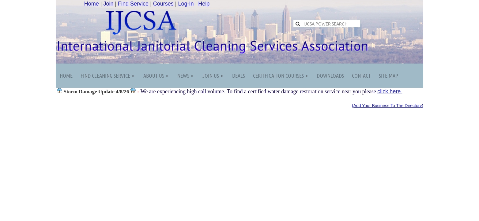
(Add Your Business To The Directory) (387, 105)
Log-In (186, 4)
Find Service (133, 4)
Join (108, 4)
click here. (389, 91)
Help (203, 4)
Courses (163, 4)
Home (91, 4)
